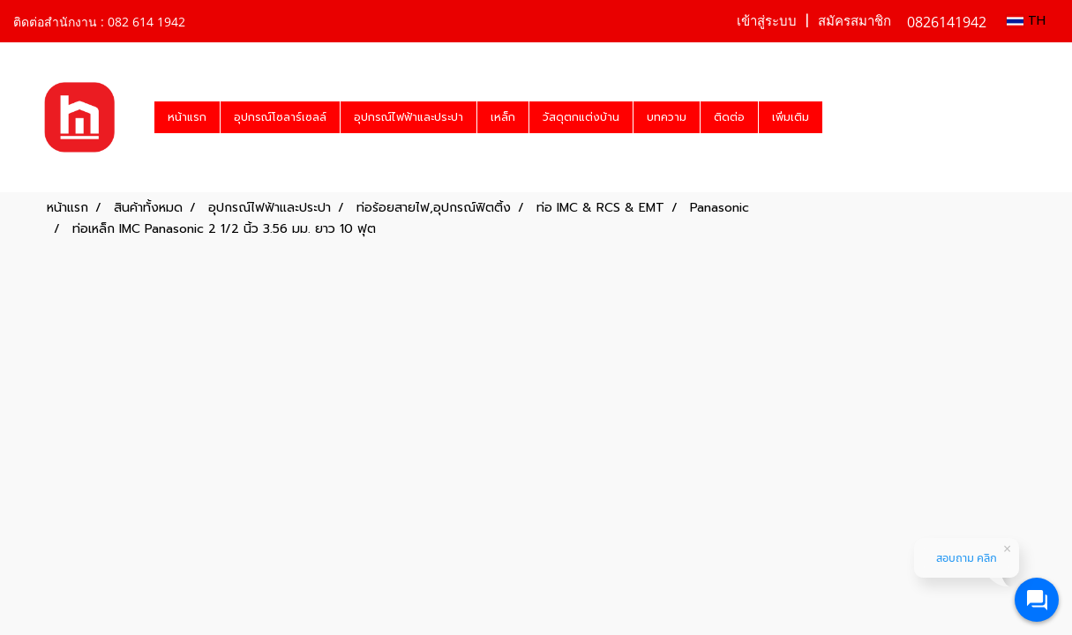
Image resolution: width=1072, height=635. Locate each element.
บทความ (666, 117)
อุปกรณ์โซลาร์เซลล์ (280, 117)
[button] (838, 117)
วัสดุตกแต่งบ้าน (581, 117)
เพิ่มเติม (790, 117)
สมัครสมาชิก (854, 21)
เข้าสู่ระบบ (767, 21)
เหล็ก (503, 117)
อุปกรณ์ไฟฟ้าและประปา (408, 117)
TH (1026, 20)
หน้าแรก (187, 117)
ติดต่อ (729, 117)
